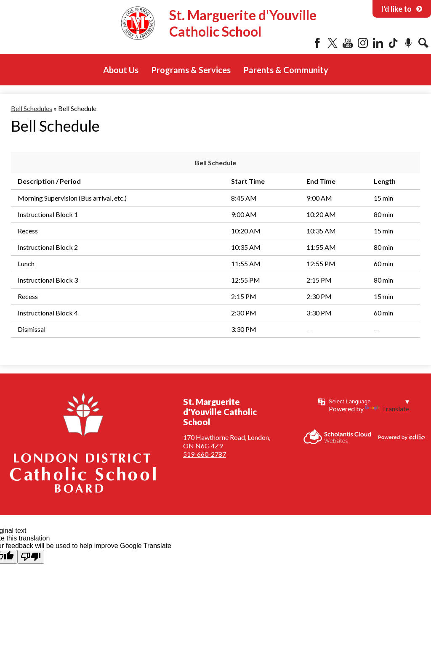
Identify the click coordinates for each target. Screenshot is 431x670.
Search (423, 43)
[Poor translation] (30, 557)
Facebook (317, 43)
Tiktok (393, 43)
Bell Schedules (31, 108)
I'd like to (402, 8)
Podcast (408, 43)
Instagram (363, 43)
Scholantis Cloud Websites (337, 436)
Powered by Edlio (401, 437)
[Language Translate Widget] (369, 401)
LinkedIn (378, 43)
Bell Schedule (215, 163)
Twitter (332, 43)
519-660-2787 (204, 454)
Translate (387, 409)
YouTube (348, 43)
